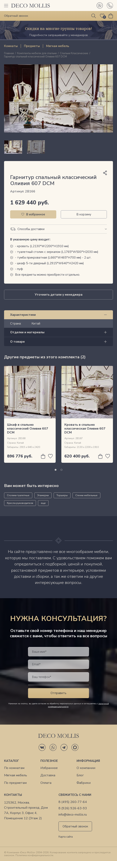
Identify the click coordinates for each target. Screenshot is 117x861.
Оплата (45, 783)
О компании (86, 768)
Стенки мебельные (86, 495)
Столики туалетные (18, 495)
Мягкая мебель (57, 46)
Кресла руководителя (20, 503)
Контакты (13, 795)
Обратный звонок (75, 826)
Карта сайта (65, 837)
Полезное (49, 761)
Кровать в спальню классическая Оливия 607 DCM (84, 428)
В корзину (83, 214)
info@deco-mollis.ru (72, 815)
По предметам (15, 783)
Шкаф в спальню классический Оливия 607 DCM (27, 428)
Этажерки (43, 495)
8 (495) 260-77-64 (72, 802)
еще (43, 503)
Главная (9, 53)
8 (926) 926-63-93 (72, 808)
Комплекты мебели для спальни (37, 53)
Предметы (32, 46)
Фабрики (84, 783)
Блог (80, 775)
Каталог (11, 761)
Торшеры (62, 495)
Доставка (47, 775)
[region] (58, 147)
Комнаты (11, 46)
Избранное (49, 768)
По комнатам (14, 768)
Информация (88, 761)
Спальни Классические (74, 53)
